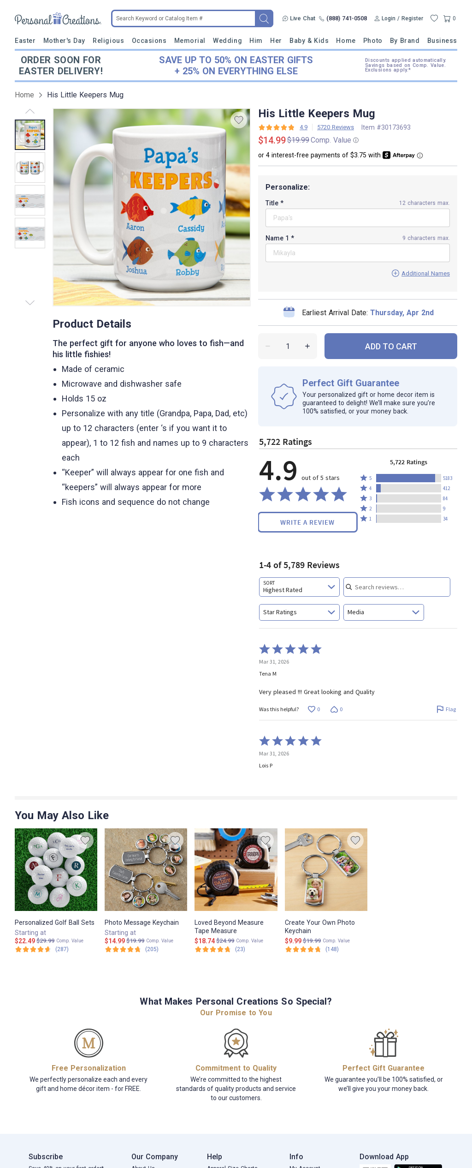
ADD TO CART (391, 346)
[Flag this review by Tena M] (446, 709)
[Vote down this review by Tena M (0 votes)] (336, 709)
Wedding (227, 40)
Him (256, 40)
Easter (25, 40)
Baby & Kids (309, 40)
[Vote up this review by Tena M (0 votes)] (313, 709)
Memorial (190, 40)
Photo (373, 40)
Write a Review (307, 522)
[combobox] (299, 587)
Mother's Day (64, 40)
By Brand (404, 40)
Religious (108, 40)
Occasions (149, 40)
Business (442, 40)
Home (345, 40)
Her (276, 40)
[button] (408, 478)
